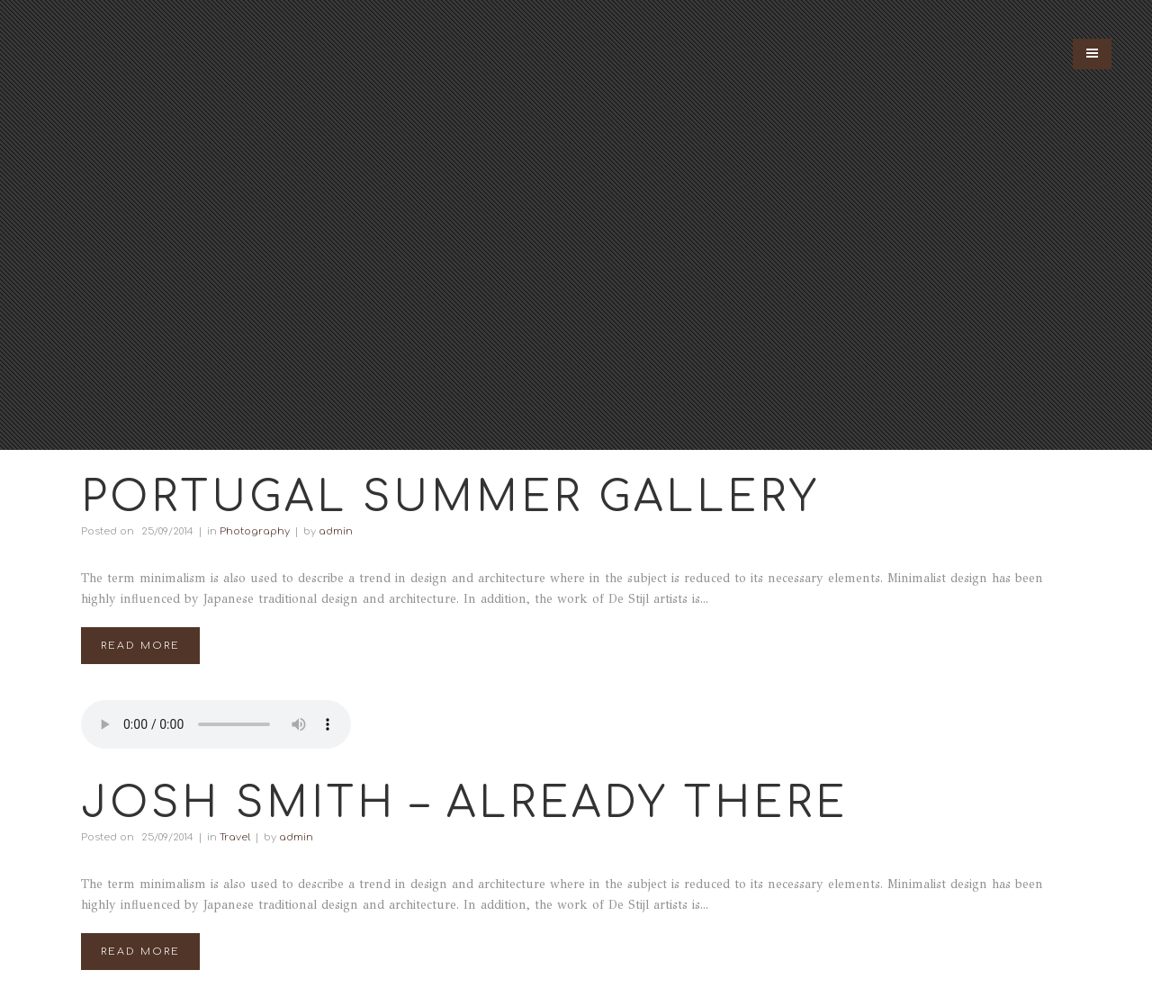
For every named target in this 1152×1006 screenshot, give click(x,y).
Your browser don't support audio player (216, 724)
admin (336, 531)
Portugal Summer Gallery (450, 497)
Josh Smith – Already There (464, 803)
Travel (235, 837)
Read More (140, 645)
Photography (255, 531)
